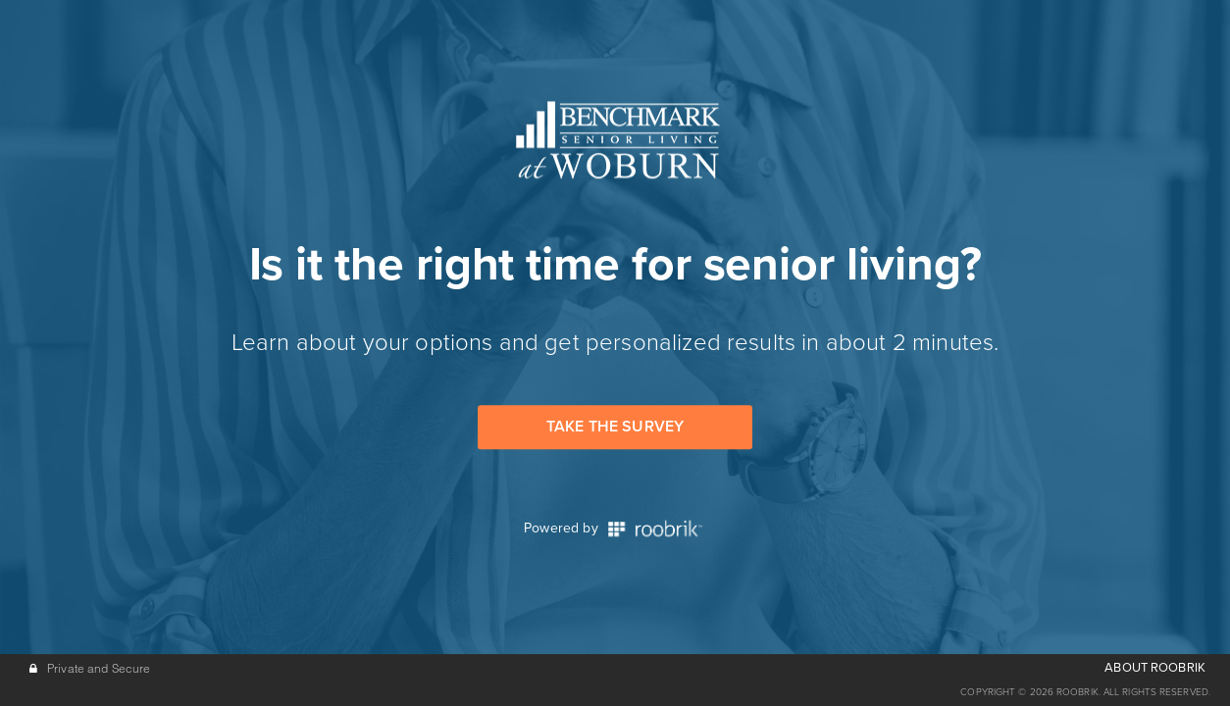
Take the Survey (615, 426)
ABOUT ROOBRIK (1154, 668)
